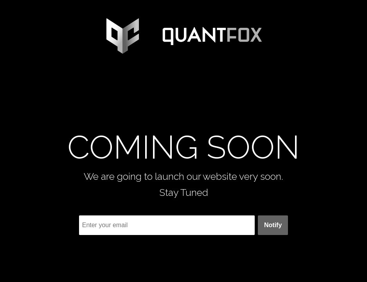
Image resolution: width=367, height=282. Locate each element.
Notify (273, 225)
